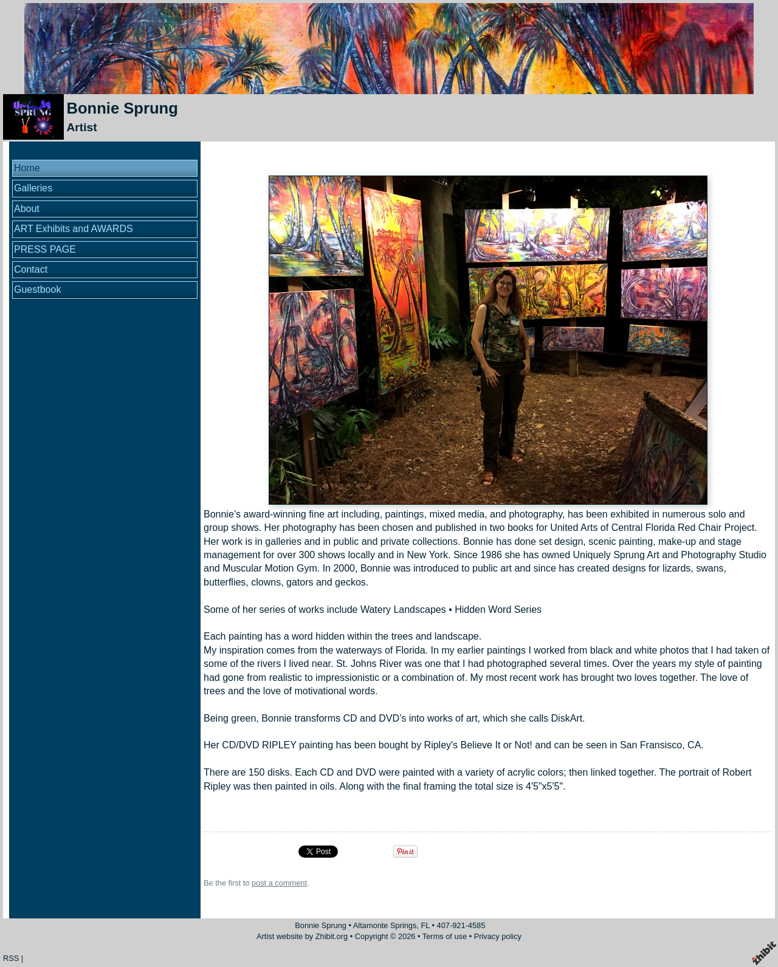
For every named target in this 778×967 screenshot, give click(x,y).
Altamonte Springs (385, 925)
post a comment (279, 882)
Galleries (33, 188)
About (27, 208)
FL (425, 925)
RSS (11, 958)
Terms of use (444, 936)
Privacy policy (498, 936)
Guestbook (37, 289)
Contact (30, 269)
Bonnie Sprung (121, 108)
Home (27, 168)
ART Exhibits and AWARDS (73, 229)
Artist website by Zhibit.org (302, 936)
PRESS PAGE (45, 249)
